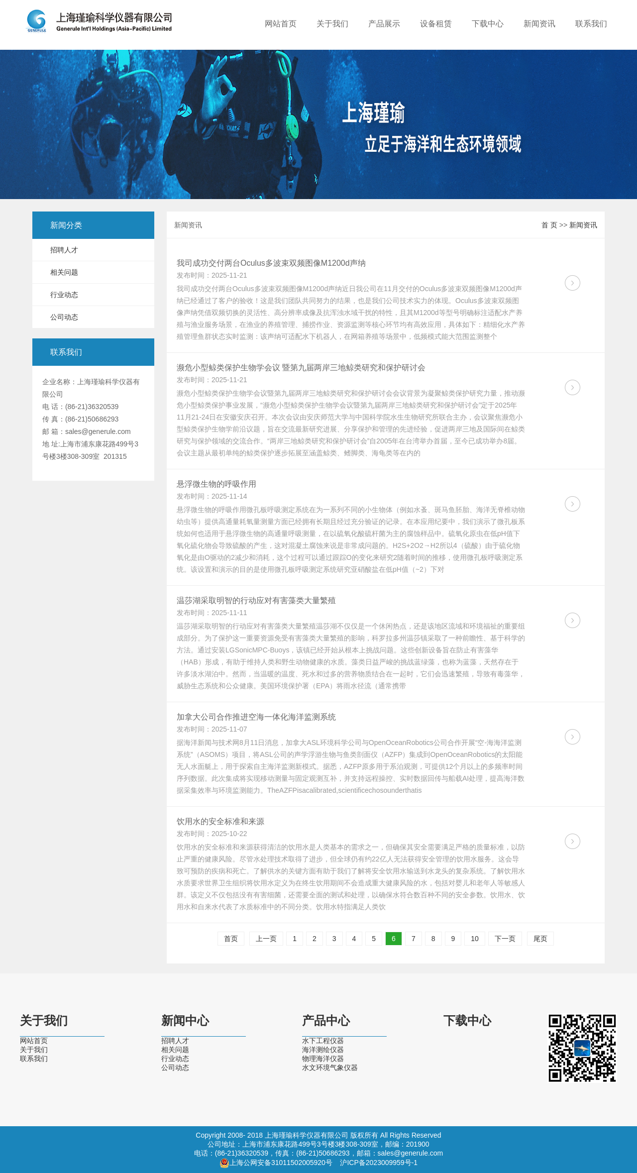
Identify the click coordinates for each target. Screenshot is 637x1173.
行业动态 (64, 295)
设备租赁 (436, 23)
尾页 (540, 939)
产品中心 (326, 1020)
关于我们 (332, 23)
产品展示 (384, 23)
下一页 (505, 939)
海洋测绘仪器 (323, 1050)
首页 (231, 939)
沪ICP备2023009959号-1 (379, 1163)
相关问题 (64, 272)
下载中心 (488, 23)
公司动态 (64, 317)
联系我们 (591, 23)
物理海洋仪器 (323, 1059)
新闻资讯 (539, 23)
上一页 (266, 939)
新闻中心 (185, 1020)
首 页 (549, 225)
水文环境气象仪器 (330, 1067)
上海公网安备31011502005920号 (280, 1163)
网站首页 (281, 23)
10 (475, 939)
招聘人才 (64, 250)
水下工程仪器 (323, 1041)
